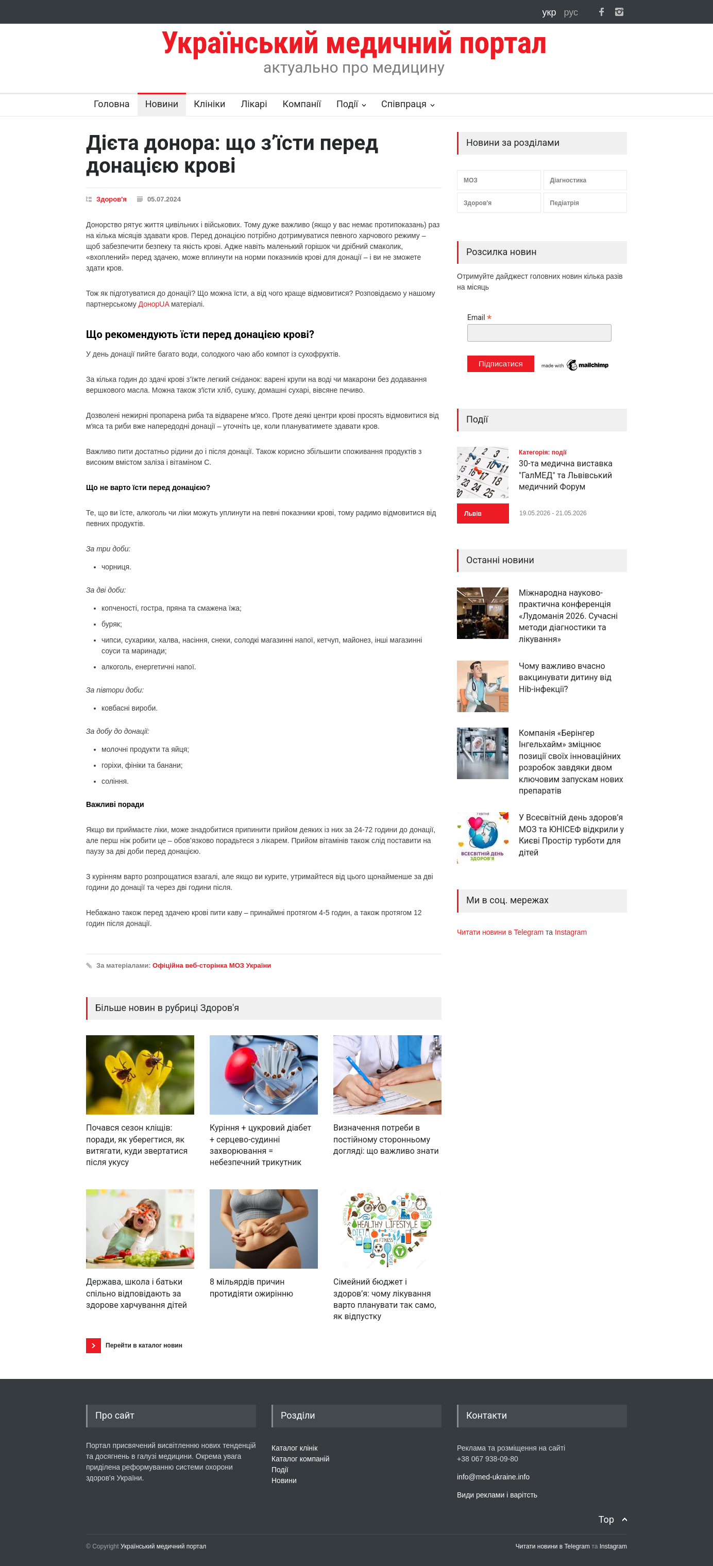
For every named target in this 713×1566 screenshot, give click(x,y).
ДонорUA (154, 304)
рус (571, 12)
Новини (162, 103)
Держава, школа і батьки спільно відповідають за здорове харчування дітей (136, 1293)
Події (347, 103)
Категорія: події (543, 452)
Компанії (302, 103)
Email (479, 318)
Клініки (209, 103)
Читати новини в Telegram (501, 932)
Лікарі (254, 103)
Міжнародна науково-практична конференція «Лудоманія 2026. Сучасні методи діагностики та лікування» (568, 616)
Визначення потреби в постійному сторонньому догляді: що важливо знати (386, 1139)
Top (606, 1519)
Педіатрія (564, 203)
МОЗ (471, 180)
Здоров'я (111, 199)
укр (550, 12)
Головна (112, 103)
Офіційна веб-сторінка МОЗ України (211, 965)
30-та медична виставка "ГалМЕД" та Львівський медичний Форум (566, 475)
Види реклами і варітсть (497, 1495)
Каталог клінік (294, 1448)
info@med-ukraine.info (493, 1477)
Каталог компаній (300, 1459)
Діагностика (568, 180)
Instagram (571, 932)
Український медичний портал (164, 1546)
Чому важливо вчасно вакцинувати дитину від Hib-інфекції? (565, 677)
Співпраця (404, 103)
